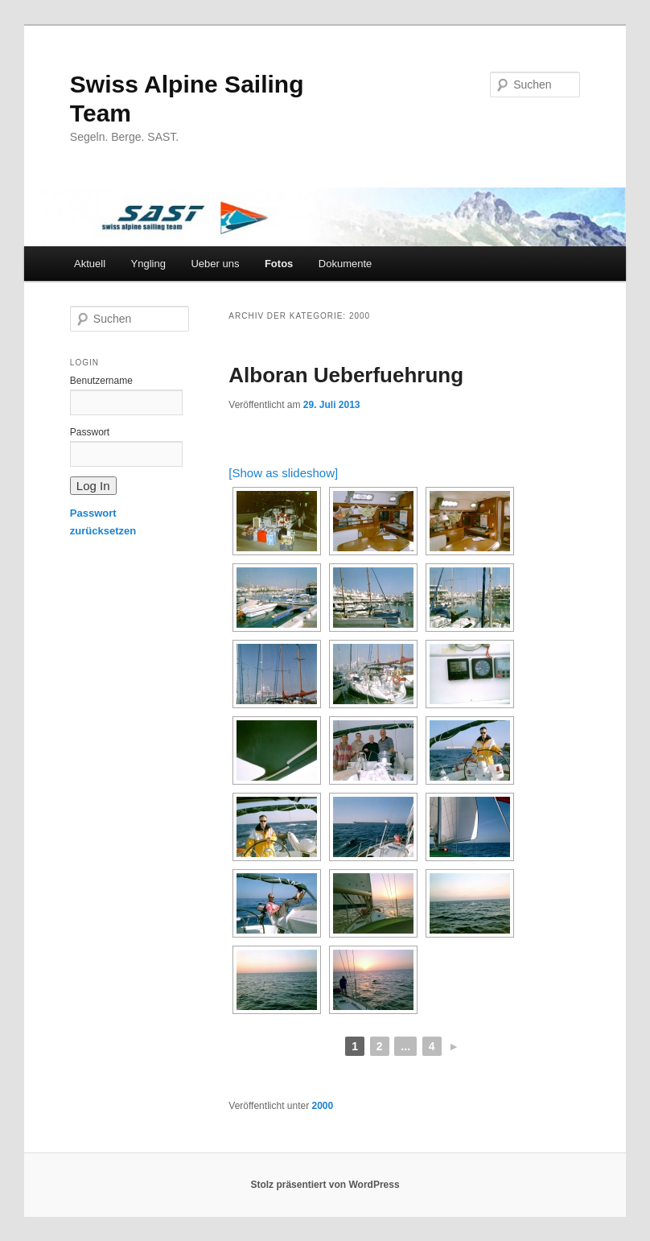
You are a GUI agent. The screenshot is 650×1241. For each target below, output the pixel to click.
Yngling (148, 264)
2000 (323, 1105)
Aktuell (89, 264)
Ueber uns (215, 264)
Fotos (279, 264)
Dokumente (345, 264)
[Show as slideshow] (283, 473)
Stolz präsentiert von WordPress (324, 1184)
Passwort (89, 432)
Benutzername (101, 380)
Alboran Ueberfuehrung (345, 375)
